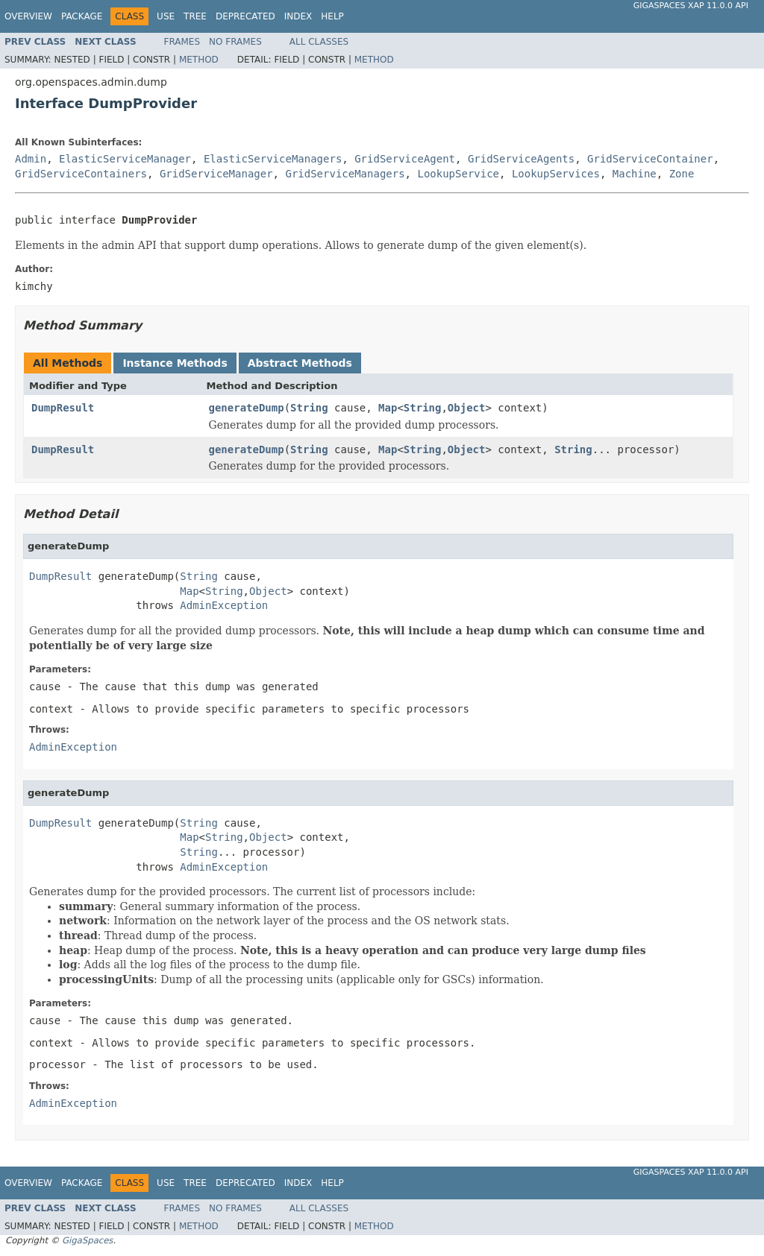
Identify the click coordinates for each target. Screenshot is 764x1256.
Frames (182, 42)
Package (81, 16)
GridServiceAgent (404, 159)
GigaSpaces (87, 1240)
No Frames (235, 42)
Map (387, 408)
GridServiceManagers (344, 174)
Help (332, 16)
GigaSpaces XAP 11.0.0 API (690, 5)
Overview (28, 16)
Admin (30, 159)
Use (166, 16)
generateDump (246, 408)
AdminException (224, 605)
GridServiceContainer (650, 159)
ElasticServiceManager (125, 159)
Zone (682, 174)
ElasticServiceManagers (273, 159)
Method (199, 59)
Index (298, 16)
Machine (635, 174)
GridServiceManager (216, 174)
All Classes (318, 42)
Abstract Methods (300, 363)
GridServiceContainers (81, 174)
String (309, 408)
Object (467, 408)
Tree (195, 16)
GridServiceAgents (521, 159)
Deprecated (245, 16)
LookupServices (556, 174)
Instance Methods (174, 363)
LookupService (458, 174)
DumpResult (62, 408)
